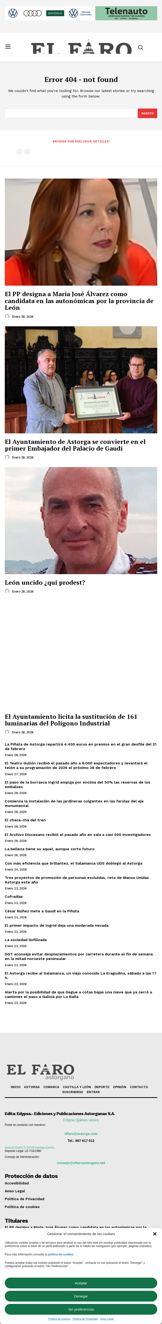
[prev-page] (20, 152)
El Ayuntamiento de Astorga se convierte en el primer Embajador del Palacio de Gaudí (75, 444)
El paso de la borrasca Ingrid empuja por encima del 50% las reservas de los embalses (77, 784)
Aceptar (81, 1283)
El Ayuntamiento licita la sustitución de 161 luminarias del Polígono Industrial (71, 719)
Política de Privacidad (85, 1318)
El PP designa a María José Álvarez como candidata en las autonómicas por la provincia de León (79, 300)
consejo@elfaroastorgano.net (81, 1163)
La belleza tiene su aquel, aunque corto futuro (50, 849)
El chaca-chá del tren (25, 820)
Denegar (81, 1296)
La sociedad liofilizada (26, 939)
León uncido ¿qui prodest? (45, 582)
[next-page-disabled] (27, 152)
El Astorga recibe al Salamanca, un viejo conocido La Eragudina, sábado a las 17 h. (80, 975)
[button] (154, 1233)
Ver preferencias (81, 1309)
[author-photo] (8, 316)
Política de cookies (59, 1318)
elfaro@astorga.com (81, 1134)
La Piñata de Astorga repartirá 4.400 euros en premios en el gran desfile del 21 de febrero (81, 746)
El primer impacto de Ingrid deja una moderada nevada (56, 925)
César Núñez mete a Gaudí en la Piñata (42, 911)
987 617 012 (84, 1141)
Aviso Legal (107, 1318)
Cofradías (14, 896)
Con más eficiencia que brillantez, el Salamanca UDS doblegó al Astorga (73, 863)
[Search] (147, 113)
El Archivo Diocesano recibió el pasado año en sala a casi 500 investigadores (78, 834)
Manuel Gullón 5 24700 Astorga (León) (29, 1147)
